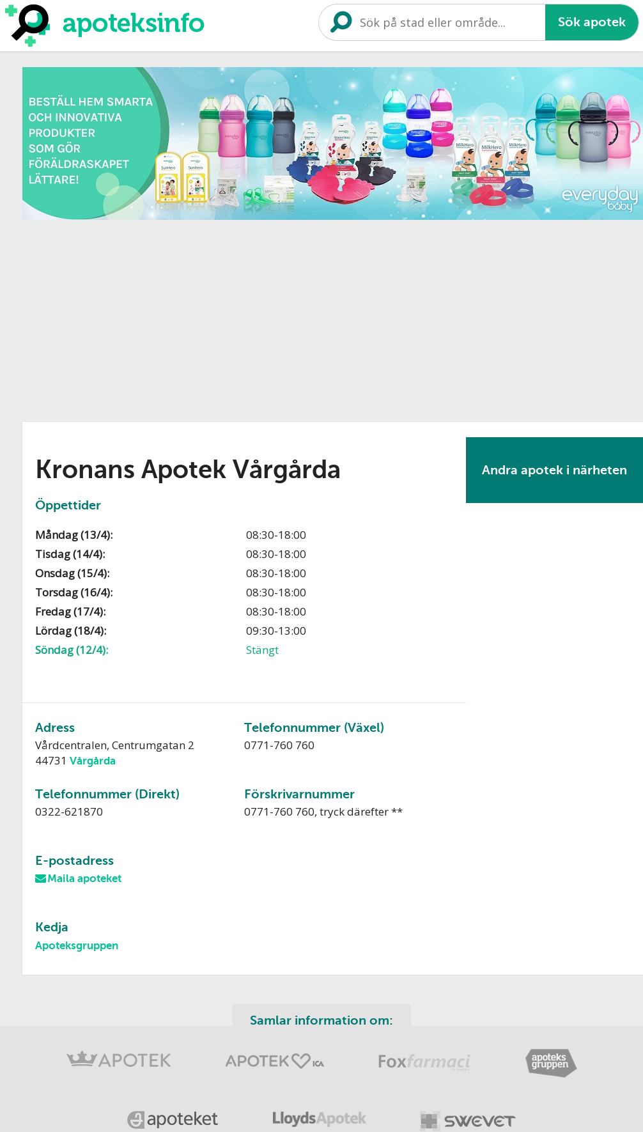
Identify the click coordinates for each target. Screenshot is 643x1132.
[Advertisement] (250, 316)
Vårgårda (93, 761)
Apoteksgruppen (76, 946)
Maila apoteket (84, 878)
